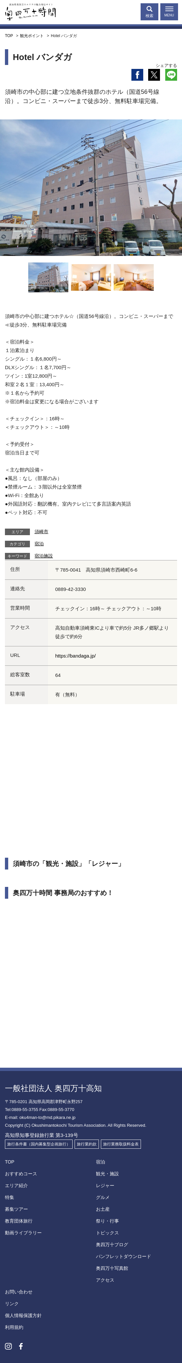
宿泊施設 (43, 555)
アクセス (105, 1280)
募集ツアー (16, 1209)
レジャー (105, 1185)
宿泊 (39, 543)
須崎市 (41, 531)
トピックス (107, 1232)
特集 (9, 1197)
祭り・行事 (107, 1221)
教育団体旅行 (19, 1221)
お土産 (103, 1209)
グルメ (103, 1197)
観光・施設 (107, 1173)
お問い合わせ (19, 1291)
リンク (12, 1303)
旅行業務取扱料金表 (121, 1144)
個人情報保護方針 (23, 1315)
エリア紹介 (16, 1185)
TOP (9, 1161)
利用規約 (14, 1327)
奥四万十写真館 (112, 1268)
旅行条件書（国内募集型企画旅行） (38, 1144)
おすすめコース (21, 1173)
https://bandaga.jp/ (75, 656)
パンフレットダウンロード (123, 1256)
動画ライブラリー (23, 1232)
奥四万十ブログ (112, 1244)
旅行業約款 (87, 1144)
